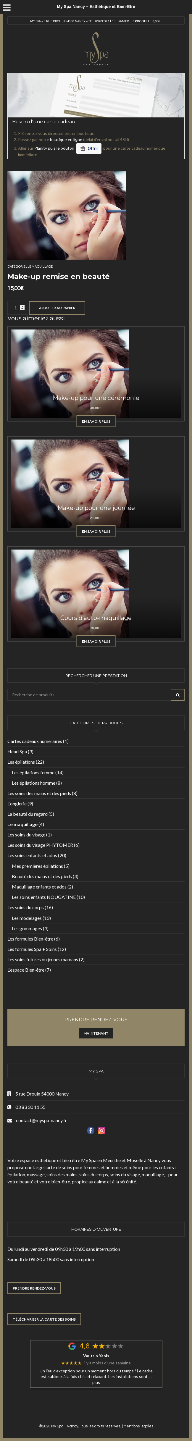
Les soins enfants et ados (32, 855)
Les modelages (27, 918)
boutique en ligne (66, 139)
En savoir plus (96, 421)
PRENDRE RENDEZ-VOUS (34, 1288)
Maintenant (96, 1033)
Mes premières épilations (37, 866)
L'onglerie (17, 803)
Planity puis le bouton (68, 148)
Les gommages (27, 928)
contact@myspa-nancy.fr (41, 1120)
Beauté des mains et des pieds (42, 876)
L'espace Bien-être (25, 969)
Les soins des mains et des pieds (39, 793)
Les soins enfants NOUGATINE (44, 897)
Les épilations (21, 762)
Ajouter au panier (57, 308)
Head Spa (17, 751)
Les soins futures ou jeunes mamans (42, 959)
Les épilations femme (33, 772)
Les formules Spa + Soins (32, 949)
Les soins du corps (25, 907)
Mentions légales (138, 1426)
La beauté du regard (27, 814)
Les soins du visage (26, 834)
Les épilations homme (33, 783)
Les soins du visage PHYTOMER (40, 845)
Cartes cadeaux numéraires (34, 741)
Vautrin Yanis (96, 1355)
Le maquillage (40, 266)
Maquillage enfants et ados (39, 886)
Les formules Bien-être (30, 938)
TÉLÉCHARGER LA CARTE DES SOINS (44, 1319)
